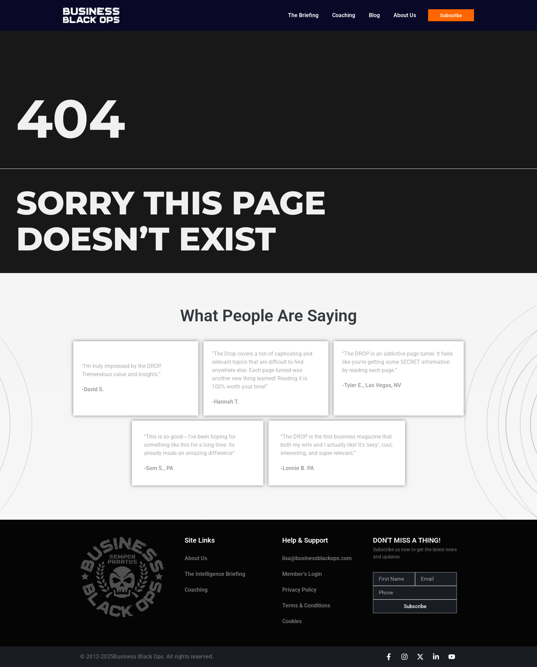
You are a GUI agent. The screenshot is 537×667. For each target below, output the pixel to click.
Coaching (343, 15)
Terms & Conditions (306, 605)
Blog (374, 15)
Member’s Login (302, 574)
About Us (405, 15)
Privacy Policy (299, 589)
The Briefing (303, 15)
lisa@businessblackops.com (317, 558)
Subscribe (451, 15)
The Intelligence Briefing (215, 574)
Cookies (292, 621)
